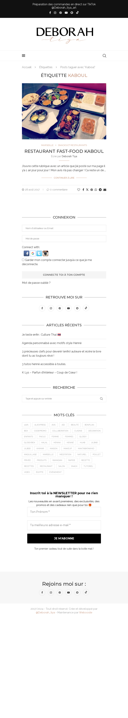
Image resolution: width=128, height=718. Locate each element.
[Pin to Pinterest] (91, 189)
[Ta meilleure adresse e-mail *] (64, 526)
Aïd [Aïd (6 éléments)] (64, 425)
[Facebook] (50, 12)
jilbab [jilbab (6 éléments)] (95, 443)
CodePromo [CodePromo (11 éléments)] (40, 431)
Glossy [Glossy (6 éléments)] (84, 437)
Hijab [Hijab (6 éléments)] (83, 443)
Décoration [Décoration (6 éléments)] (95, 431)
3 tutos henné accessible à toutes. (44, 364)
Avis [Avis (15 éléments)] (54, 425)
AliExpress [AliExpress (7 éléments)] (40, 425)
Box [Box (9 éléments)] (26, 431)
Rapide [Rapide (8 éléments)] (72, 461)
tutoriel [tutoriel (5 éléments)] (89, 467)
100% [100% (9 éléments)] (26, 425)
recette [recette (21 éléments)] (86, 461)
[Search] (104, 56)
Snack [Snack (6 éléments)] (75, 467)
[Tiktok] (77, 13)
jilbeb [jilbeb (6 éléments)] (27, 449)
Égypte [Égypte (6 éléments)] (40, 473)
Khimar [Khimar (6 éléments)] (40, 449)
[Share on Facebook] (83, 189)
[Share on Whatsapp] (96, 189)
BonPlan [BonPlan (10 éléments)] (90, 425)
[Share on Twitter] (87, 189)
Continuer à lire (64, 177)
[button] (27, 252)
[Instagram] (55, 12)
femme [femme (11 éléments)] (55, 437)
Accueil (26, 67)
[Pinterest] (60, 12)
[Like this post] (78, 189)
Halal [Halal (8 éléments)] (45, 443)
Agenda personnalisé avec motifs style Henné (51, 343)
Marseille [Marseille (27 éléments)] (48, 455)
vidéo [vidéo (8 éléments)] (27, 473)
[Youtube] (66, 12)
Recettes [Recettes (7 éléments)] (29, 467)
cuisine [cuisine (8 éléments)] (79, 431)
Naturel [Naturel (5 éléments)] (82, 455)
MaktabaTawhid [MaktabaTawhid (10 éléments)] (87, 449)
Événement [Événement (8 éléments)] (56, 473)
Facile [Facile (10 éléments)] (43, 437)
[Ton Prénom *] (64, 512)
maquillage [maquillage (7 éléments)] (30, 455)
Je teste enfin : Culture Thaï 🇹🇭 (41, 334)
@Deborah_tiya (45, 613)
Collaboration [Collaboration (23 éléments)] (61, 431)
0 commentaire (57, 189)
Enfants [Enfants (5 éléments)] (28, 437)
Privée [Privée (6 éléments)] (27, 461)
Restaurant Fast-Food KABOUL (64, 151)
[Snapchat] (72, 12)
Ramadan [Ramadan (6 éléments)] (58, 461)
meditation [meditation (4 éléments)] (66, 455)
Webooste (85, 613)
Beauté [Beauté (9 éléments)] (76, 425)
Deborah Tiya (69, 156)
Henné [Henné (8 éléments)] (70, 443)
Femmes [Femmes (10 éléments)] (69, 437)
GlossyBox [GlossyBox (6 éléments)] (30, 443)
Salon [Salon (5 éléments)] (62, 467)
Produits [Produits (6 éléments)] (42, 461)
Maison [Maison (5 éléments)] (54, 449)
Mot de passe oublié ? (36, 282)
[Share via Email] (104, 189)
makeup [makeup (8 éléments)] (68, 449)
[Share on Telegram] (100, 189)
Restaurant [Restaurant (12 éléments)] (46, 467)
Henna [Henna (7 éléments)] (57, 443)
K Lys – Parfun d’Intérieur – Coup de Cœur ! (49, 372)
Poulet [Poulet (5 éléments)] (97, 455)
